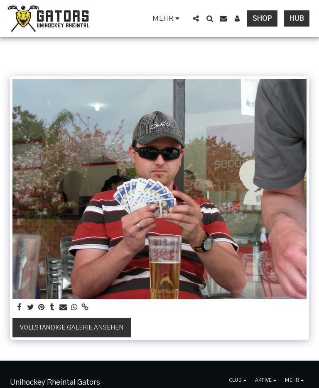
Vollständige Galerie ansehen (72, 328)
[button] (195, 18)
